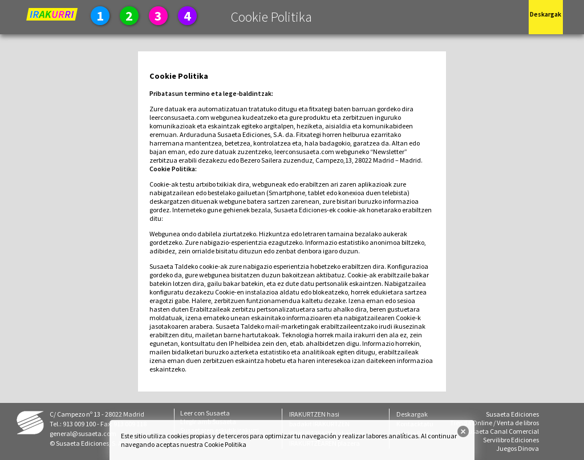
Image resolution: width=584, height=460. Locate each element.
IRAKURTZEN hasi (314, 414)
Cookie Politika (225, 444)
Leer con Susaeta (205, 413)
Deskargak (412, 414)
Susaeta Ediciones (512, 414)
